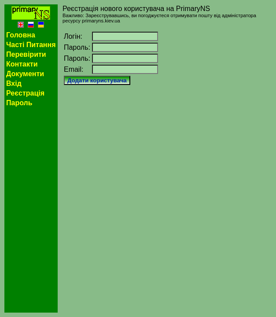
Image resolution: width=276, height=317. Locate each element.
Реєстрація (25, 93)
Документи (25, 73)
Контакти (22, 64)
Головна (20, 35)
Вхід (14, 83)
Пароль (19, 103)
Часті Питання (31, 44)
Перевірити (26, 54)
